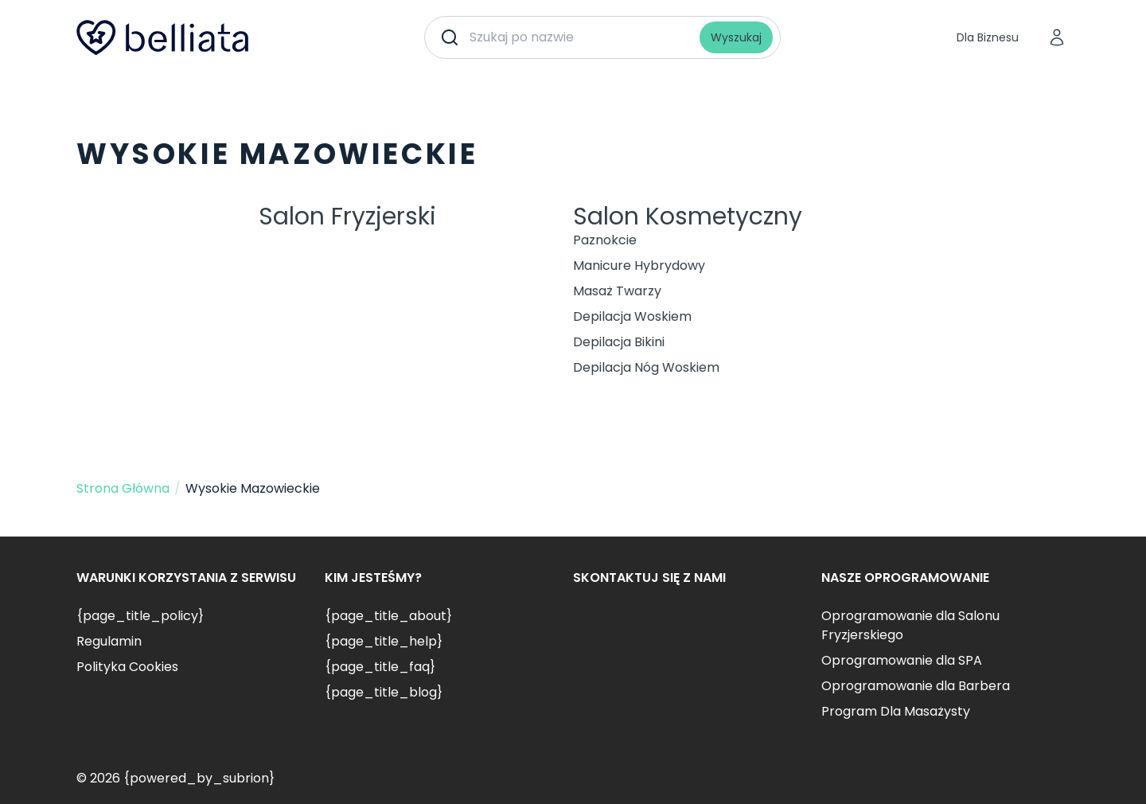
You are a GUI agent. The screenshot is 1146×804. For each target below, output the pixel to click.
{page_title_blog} (383, 692)
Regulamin (109, 641)
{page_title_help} (383, 641)
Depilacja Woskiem (632, 316)
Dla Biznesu (988, 37)
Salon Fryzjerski (347, 216)
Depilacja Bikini (619, 342)
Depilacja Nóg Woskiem (646, 367)
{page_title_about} (388, 616)
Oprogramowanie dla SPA (901, 660)
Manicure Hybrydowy (639, 265)
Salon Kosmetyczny (687, 216)
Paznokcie (605, 240)
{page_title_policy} (140, 616)
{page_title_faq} (380, 667)
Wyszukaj (736, 37)
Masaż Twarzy (617, 291)
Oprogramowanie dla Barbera (915, 686)
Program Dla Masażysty (895, 711)
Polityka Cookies (127, 667)
